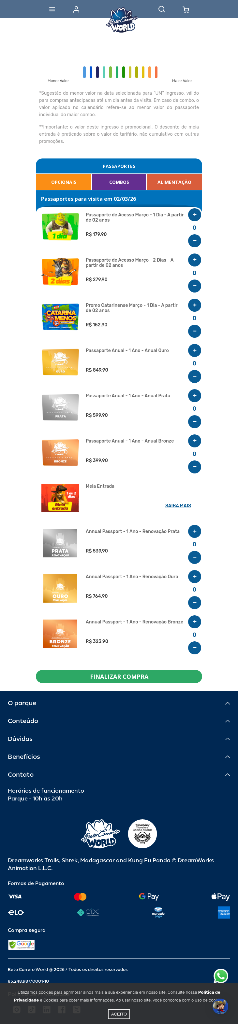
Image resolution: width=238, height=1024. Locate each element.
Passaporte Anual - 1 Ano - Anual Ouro (127, 350)
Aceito (119, 1014)
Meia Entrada (100, 486)
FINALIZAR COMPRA (119, 676)
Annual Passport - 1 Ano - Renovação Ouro (132, 577)
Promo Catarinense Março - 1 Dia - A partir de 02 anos (131, 308)
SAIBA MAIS (178, 506)
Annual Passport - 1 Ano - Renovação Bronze (134, 622)
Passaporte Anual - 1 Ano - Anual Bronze (130, 441)
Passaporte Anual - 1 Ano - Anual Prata (128, 396)
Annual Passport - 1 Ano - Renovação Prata (133, 531)
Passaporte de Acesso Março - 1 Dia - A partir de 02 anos (135, 217)
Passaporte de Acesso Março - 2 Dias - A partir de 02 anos (129, 263)
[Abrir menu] (52, 9)
